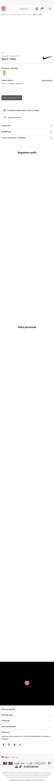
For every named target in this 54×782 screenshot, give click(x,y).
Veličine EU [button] (4, 83)
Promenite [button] (14, 757)
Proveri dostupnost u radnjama (26, 138)
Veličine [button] (12, 83)
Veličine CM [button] (19, 83)
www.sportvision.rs (18, 780)
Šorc (30, 14)
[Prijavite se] (41, 8)
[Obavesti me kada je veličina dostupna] (3, 88)
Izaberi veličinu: (7, 80)
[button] (29, 9)
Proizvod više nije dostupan (11, 98)
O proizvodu (26, 126)
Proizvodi (13, 14)
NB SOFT (30, 780)
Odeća (20, 14)
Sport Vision (5, 14)
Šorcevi (25, 14)
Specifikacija (26, 132)
